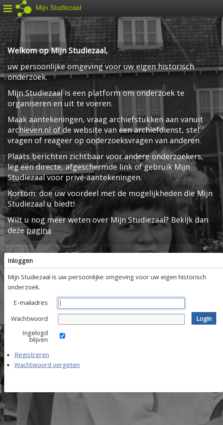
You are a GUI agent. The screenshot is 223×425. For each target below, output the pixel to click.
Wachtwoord (29, 318)
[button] (204, 318)
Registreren (31, 354)
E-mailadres (30, 302)
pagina (38, 230)
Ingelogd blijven (35, 336)
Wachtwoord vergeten (47, 364)
